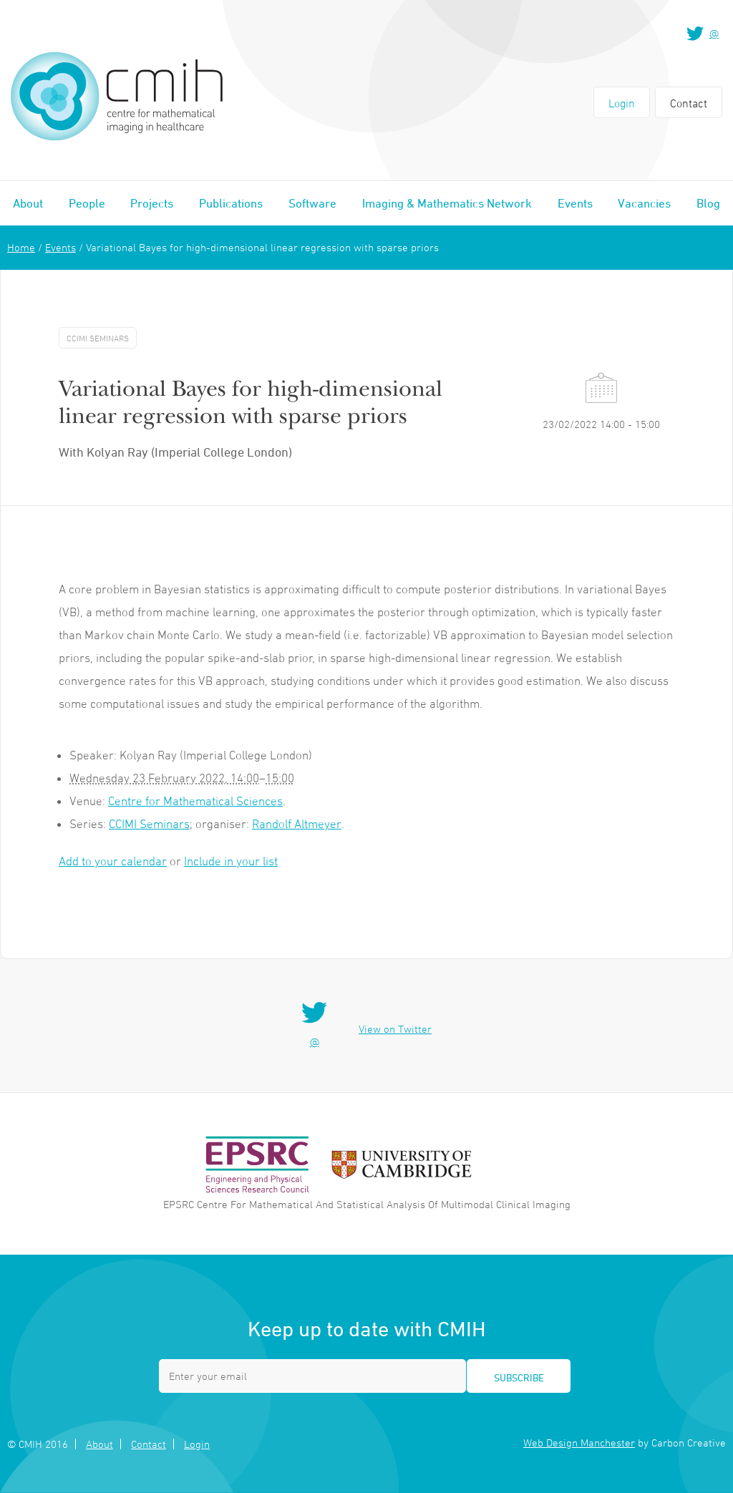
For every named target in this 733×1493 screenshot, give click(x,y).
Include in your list (231, 861)
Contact (688, 103)
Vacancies (644, 203)
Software (312, 203)
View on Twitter (395, 1029)
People (87, 203)
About (28, 203)
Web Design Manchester (579, 1442)
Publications (231, 203)
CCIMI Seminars (149, 824)
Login (621, 103)
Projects (151, 203)
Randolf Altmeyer (296, 824)
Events (575, 203)
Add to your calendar (113, 861)
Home (21, 247)
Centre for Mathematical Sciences (195, 801)
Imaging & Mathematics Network (447, 203)
